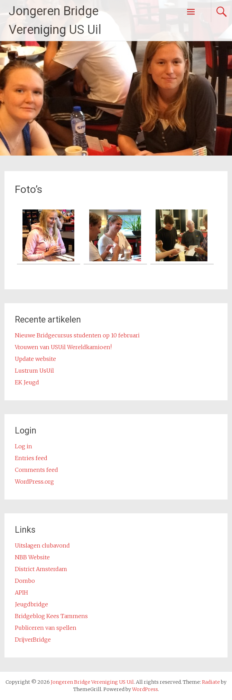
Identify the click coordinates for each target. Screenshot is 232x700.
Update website (35, 358)
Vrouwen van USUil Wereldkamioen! (63, 347)
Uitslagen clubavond (42, 545)
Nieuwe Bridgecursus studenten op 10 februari (77, 335)
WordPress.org (34, 481)
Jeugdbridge (31, 604)
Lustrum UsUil (34, 370)
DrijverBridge (33, 639)
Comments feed (36, 469)
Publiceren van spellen (45, 627)
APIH (21, 592)
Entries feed (31, 458)
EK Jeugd (27, 382)
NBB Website (32, 557)
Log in (23, 446)
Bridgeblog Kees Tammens (51, 616)
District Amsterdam (41, 569)
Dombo (25, 580)
